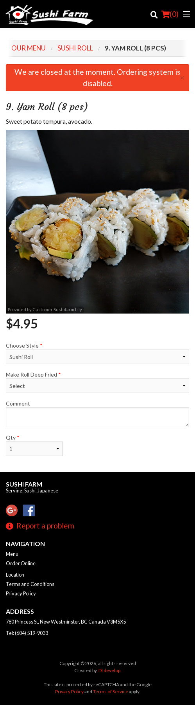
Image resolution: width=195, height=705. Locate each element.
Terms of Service (110, 691)
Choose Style (97, 353)
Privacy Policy (21, 593)
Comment (97, 413)
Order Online (21, 563)
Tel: (27, 633)
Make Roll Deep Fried (97, 382)
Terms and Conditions (30, 584)
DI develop (109, 670)
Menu (12, 554)
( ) (170, 14)
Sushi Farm (24, 484)
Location (15, 575)
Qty (34, 445)
